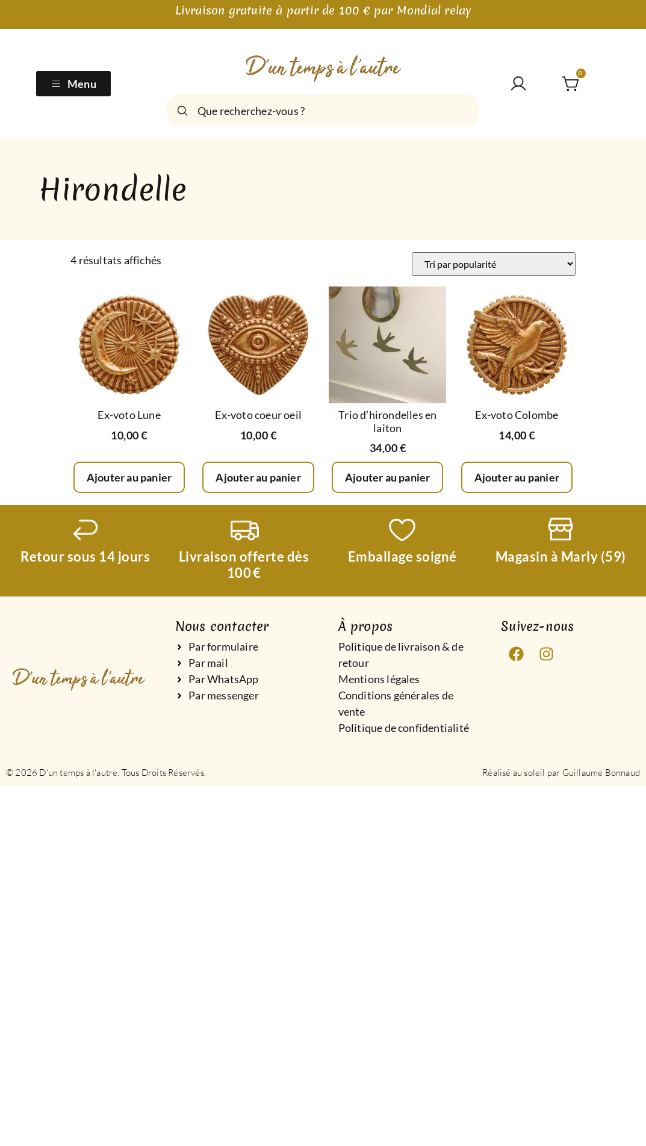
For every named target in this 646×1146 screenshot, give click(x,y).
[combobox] (323, 110)
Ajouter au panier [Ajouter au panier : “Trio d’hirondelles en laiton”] (387, 477)
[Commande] (494, 264)
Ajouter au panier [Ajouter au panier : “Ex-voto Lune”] (129, 477)
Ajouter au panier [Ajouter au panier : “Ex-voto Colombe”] (516, 477)
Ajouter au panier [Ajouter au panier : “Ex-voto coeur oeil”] (258, 477)
